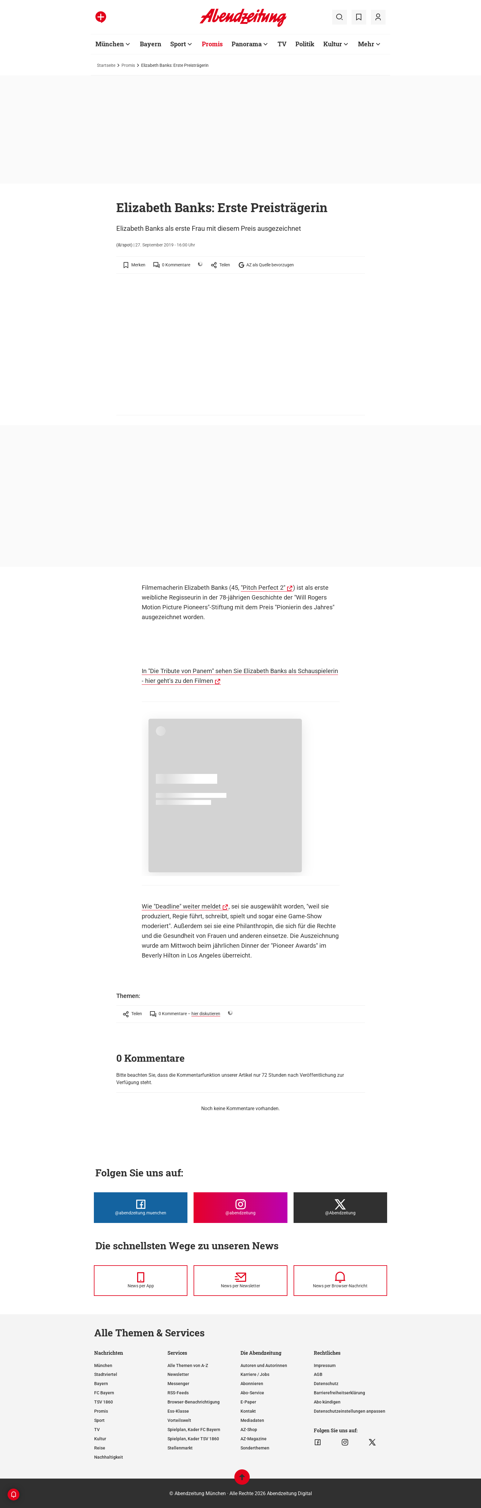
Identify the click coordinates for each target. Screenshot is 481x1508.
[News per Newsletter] (240, 1280)
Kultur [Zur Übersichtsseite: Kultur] (332, 44)
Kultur (100, 1438)
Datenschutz (326, 1383)
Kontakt (248, 1411)
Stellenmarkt (180, 1447)
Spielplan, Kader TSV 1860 (193, 1438)
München (103, 1365)
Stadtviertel (105, 1374)
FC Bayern (104, 1392)
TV (97, 1429)
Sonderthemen (254, 1447)
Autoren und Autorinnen (263, 1365)
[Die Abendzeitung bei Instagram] (240, 1207)
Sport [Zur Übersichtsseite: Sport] (178, 44)
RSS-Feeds (178, 1392)
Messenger (178, 1383)
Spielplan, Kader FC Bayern (193, 1429)
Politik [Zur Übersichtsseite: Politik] (304, 44)
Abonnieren (251, 1383)
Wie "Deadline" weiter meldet (181, 906)
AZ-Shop (248, 1429)
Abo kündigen (327, 1401)
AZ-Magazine (253, 1438)
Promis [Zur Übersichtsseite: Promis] (212, 44)
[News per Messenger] (140, 1280)
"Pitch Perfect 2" (263, 587)
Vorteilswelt (179, 1420)
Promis (128, 65)
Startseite (106, 65)
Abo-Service (252, 1392)
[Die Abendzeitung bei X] (340, 1207)
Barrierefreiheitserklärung (339, 1392)
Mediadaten (252, 1420)
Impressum (325, 1365)
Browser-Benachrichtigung (193, 1401)
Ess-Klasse (178, 1411)
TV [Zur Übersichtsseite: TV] (282, 44)
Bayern (101, 1383)
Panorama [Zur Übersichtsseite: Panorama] (247, 44)
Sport (99, 1420)
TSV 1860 (103, 1401)
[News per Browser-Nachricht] (340, 1280)
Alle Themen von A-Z (187, 1365)
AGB (318, 1374)
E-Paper (248, 1401)
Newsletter (178, 1374)
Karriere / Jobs (254, 1374)
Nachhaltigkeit (108, 1457)
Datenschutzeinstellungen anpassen (349, 1411)
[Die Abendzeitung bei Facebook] (140, 1207)
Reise (99, 1447)
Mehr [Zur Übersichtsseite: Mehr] (366, 44)
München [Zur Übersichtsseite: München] (109, 44)
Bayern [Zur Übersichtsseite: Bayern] (150, 44)
